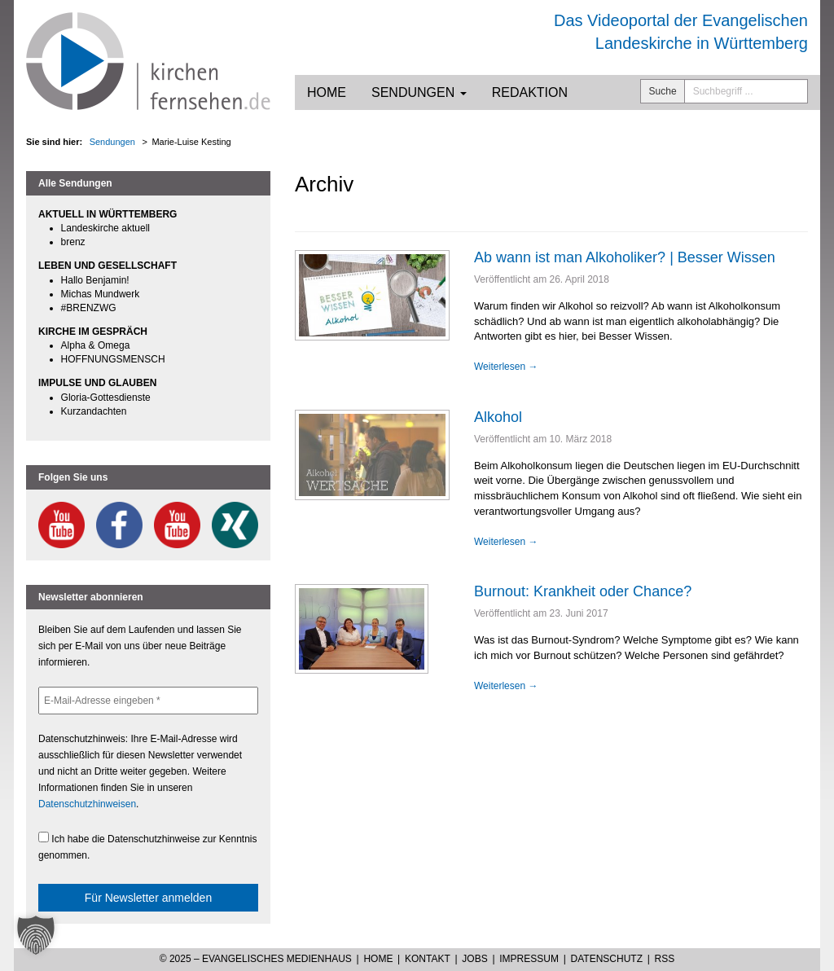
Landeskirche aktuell (105, 228)
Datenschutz (607, 958)
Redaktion (530, 92)
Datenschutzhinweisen (87, 804)
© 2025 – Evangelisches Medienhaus (256, 958)
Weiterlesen (506, 366)
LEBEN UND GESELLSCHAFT (107, 265)
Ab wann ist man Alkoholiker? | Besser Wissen (624, 257)
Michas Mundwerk (100, 294)
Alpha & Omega (95, 345)
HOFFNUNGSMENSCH (113, 359)
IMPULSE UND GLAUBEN (97, 383)
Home (326, 92)
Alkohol (498, 417)
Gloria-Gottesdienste (106, 397)
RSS (665, 958)
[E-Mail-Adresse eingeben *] (148, 700)
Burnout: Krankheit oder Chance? (582, 591)
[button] (36, 935)
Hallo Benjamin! (95, 280)
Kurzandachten (94, 411)
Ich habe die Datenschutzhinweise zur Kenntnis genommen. (147, 846)
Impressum (529, 958)
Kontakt (427, 958)
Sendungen (419, 92)
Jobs (474, 958)
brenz (73, 242)
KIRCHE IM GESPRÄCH (92, 331)
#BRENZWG (88, 308)
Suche (663, 91)
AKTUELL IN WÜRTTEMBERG (107, 214)
